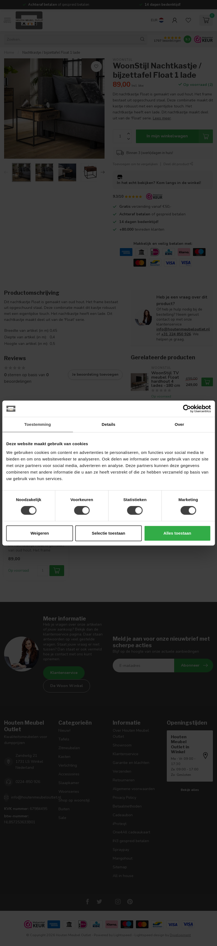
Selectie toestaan (108, 533)
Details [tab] (108, 424)
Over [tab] (179, 424)
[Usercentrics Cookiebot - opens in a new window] (187, 409)
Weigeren (40, 533)
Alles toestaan (177, 533)
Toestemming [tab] (37, 424)
